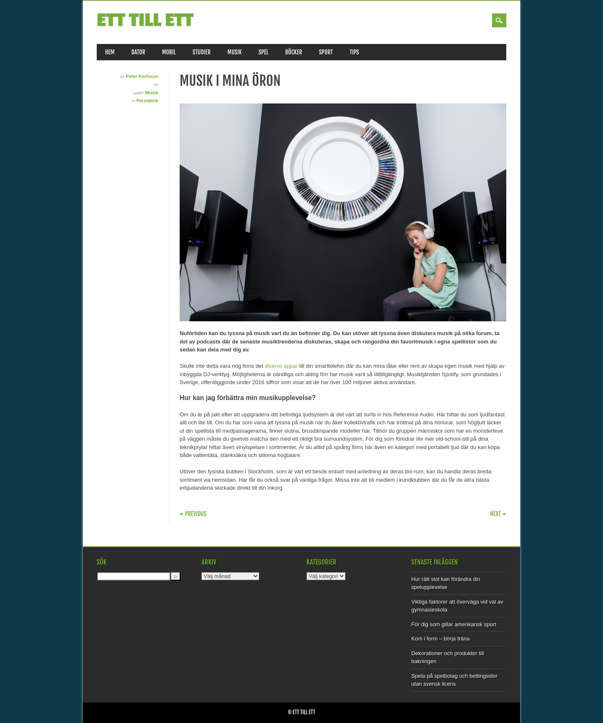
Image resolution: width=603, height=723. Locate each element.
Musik (234, 52)
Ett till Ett (145, 20)
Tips (354, 52)
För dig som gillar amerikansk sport (453, 624)
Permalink (147, 100)
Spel (263, 52)
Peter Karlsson (142, 76)
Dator (138, 52)
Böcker (293, 52)
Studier (202, 52)
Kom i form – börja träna (440, 638)
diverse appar (281, 366)
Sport (326, 52)
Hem (110, 52)
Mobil (169, 52)
